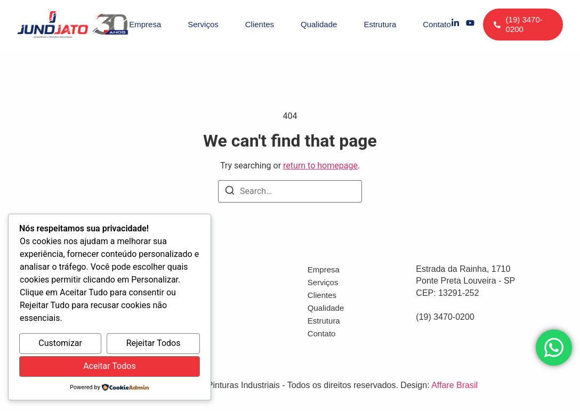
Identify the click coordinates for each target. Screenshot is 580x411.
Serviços (203, 24)
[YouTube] (470, 24)
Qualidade (319, 24)
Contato (437, 24)
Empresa (145, 24)
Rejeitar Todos (153, 343)
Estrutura (380, 24)
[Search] (230, 192)
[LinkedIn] (455, 24)
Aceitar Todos (109, 366)
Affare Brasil (454, 385)
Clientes (259, 24)
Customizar (60, 343)
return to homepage (320, 165)
